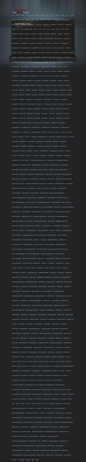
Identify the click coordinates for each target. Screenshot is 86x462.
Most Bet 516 (33, 267)
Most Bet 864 (65, 267)
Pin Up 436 (30, 361)
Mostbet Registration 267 (27, 347)
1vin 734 (52, 29)
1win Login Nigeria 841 (48, 99)
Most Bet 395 (14, 267)
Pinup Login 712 (39, 408)
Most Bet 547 (46, 267)
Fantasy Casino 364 (51, 221)
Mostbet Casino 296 (56, 300)
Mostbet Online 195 (67, 333)
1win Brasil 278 (64, 52)
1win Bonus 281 (49, 52)
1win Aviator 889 (55, 43)
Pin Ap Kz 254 (53, 356)
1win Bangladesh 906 (35, 47)
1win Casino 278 (37, 57)
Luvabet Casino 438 (36, 263)
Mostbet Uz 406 (67, 347)
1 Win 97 (36, 19)
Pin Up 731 (46, 361)
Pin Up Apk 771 (25, 366)
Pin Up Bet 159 (54, 370)
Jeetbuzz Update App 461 (16, 239)
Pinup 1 (13, 403)
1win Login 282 (55, 90)
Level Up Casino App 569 (52, 249)
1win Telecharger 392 (53, 150)
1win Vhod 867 (28, 155)
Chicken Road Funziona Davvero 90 (43, 202)
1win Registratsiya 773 (26, 132)
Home (13, 15)
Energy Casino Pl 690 (16, 216)
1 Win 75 (18, 19)
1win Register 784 (54, 122)
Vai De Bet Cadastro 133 (34, 436)
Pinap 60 (70, 398)
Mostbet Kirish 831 (43, 319)
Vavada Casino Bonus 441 (53, 436)
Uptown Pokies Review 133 (64, 431)
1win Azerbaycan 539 (16, 47)
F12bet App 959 (15, 221)
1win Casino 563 (67, 57)
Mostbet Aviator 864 (33, 286)
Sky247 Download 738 (48, 417)
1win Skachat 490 (15, 146)
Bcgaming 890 (51, 169)
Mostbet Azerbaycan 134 (36, 291)
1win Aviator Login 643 (64, 43)
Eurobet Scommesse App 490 (62, 216)
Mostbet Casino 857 (15, 305)
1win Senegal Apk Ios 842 (42, 136)
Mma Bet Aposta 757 (60, 263)
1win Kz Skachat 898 (25, 85)
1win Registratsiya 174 (16, 127)
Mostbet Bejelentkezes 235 (58, 291)
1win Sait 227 (56, 132)
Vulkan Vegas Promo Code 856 (17, 450)
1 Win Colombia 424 (15, 24)
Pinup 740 (33, 403)
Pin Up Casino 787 (31, 380)
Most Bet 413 (20, 267)
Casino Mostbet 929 (34, 192)
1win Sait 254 (63, 132)
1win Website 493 (59, 155)
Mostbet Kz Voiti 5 (70, 319)
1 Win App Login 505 (65, 19)
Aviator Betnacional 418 (54, 164)
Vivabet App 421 (44, 440)
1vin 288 (26, 29)
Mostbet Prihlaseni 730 (23, 342)
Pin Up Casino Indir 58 (56, 389)
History (22, 459)
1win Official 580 (64, 99)
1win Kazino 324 (49, 75)
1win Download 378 (24, 71)
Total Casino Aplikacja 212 (64, 426)
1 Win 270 (27, 15)
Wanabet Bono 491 (64, 450)
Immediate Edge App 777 (67, 230)
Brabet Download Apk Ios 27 (60, 183)
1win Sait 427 (27, 136)
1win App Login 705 (58, 38)
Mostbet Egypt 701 (50, 309)
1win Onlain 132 (40, 104)
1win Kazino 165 (42, 75)
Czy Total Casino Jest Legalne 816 (68, 207)
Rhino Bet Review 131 (59, 412)
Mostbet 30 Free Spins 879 (32, 272)
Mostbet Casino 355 (64, 300)
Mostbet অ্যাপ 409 (59, 352)
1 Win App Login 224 (56, 19)
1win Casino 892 (52, 61)
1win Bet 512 (61, 47)
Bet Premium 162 (22, 174)
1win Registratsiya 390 (65, 127)
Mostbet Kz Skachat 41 (61, 319)
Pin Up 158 (68, 356)
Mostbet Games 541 (15, 314)
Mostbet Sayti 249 (59, 347)
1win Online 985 (22, 122)
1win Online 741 (15, 118)
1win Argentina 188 (24, 43)
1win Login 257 (41, 90)
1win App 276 (27, 33)
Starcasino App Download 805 (67, 422)
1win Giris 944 (46, 71)
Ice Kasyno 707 (22, 230)
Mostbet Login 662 (55, 323)
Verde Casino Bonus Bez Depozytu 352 (19, 440)
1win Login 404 (69, 90)
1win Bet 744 (20, 52)
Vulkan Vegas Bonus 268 (53, 440)
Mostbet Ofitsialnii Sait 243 (57, 333)
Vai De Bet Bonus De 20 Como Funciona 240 (20, 436)
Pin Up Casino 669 (15, 380)
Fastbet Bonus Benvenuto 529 (61, 221)
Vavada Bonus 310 (43, 436)
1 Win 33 (37, 15)
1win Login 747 (62, 94)
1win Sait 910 (33, 136)
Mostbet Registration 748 (37, 347)
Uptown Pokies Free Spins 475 (37, 431)
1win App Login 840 (15, 43)
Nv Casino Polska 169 (38, 356)
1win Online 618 (44, 113)
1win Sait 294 (69, 132)
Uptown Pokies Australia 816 (25, 431)
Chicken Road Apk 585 (51, 197)
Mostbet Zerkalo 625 (42, 352)
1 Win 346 (42, 15)
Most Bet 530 (39, 267)
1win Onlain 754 (37, 108)
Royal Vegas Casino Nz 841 (17, 417)
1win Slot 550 (29, 150)
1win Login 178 (47, 85)
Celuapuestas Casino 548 (32, 197)
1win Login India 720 (38, 99)
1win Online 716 (67, 113)
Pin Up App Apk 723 (47, 366)
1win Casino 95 (60, 61)
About (18, 459)
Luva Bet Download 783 (27, 263)
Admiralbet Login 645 (16, 164)
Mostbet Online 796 (23, 338)
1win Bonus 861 (56, 52)
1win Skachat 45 (55, 141)
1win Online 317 (66, 108)
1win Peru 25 (29, 122)
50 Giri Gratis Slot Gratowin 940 (62, 160)
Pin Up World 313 (64, 398)
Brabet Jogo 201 (70, 183)
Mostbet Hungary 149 (42, 314)
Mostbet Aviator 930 (51, 286)
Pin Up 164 (14, 361)
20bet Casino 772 (42, 160)
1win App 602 (47, 33)
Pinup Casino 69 (15, 408)
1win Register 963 (62, 122)
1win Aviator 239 (32, 43)
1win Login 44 (21, 94)
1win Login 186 (54, 85)
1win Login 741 (55, 94)
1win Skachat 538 (23, 146)
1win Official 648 (15, 104)
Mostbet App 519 (48, 277)
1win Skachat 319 (31, 141)
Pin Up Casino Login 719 (16, 394)
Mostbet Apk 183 (53, 272)
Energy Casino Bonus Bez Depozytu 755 (62, 211)
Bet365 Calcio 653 (49, 174)
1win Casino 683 (15, 61)
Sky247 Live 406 (68, 417)
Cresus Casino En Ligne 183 (47, 207)
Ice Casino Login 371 (66, 225)
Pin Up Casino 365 (39, 375)
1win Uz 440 (61, 150)
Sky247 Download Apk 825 (59, 417)
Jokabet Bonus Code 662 (52, 239)
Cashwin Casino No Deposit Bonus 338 (19, 188)
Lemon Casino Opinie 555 (41, 249)
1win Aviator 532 (47, 43)
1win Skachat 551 (31, 146)
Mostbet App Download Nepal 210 (18, 281)
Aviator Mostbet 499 (64, 164)
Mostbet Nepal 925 (34, 333)
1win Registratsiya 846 (35, 132)
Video (39, 440)
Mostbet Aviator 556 (50, 281)
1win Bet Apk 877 (27, 52)
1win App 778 (14, 38)
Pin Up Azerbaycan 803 (45, 370)
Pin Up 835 (68, 361)
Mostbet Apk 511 (68, 272)
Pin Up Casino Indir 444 (46, 389)
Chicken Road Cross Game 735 (62, 197)
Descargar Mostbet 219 (26, 211)
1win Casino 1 (14, 57)
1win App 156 (20, 33)
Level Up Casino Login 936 (16, 258)
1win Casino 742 (29, 61)
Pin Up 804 (63, 361)
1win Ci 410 (60, 66)
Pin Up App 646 (32, 366)
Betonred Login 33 (42, 178)
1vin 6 (44, 29)
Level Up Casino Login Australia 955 (29, 258)
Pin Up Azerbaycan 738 (25, 370)
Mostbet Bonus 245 (59, 295)
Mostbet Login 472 (30, 323)
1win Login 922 (14, 99)
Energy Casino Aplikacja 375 (48, 211)
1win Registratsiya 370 (55, 127)
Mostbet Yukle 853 (15, 352)
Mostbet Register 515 (68, 342)
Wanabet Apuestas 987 (55, 450)
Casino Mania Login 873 (61, 188)
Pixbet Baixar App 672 (47, 408)
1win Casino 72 (22, 61)
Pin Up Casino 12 (24, 375)
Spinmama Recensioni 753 (29, 422)
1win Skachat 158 (15, 141)
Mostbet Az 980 (67, 286)
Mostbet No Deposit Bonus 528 (45, 333)
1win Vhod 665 (21, 155)
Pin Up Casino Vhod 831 (47, 394)
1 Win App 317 (49, 19)
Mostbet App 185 (32, 277)
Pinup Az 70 (39, 403)
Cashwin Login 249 (31, 188)
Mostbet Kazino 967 (24, 319)
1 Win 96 (32, 19)
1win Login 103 (33, 85)
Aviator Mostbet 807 (24, 169)
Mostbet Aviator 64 (59, 281)
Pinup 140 (23, 403)
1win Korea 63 (66, 80)
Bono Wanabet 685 (49, 183)
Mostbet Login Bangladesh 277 (34, 328)
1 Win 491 (52, 15)
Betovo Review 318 (68, 178)
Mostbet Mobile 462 (55, 328)
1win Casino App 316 (68, 61)
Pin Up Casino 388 (48, 375)
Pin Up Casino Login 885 (26, 394)
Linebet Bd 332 (58, 258)
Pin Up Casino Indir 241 (36, 389)
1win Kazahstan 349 (24, 75)
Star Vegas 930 (57, 422)
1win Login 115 (40, 85)
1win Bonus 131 (41, 52)
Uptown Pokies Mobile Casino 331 (51, 431)
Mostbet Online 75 (15, 338)
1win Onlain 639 (22, 108)
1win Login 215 (21, 90)
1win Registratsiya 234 (26, 127)
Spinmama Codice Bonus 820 (17, 422)
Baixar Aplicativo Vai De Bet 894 (36, 169)
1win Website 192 (43, 155)
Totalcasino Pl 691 (15, 431)
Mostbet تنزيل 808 (50, 352)
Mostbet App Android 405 (65, 277)
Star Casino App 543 (39, 422)
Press (33, 459)
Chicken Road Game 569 (55, 202)
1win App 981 (40, 38)
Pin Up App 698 (40, 366)
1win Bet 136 (49, 47)
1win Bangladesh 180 (25, 47)
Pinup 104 (18, 403)
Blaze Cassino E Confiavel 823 (32, 183)
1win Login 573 (41, 94)
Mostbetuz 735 (67, 352)
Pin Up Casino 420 (56, 375)
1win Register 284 (46, 122)
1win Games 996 (32, 71)
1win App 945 (26, 38)
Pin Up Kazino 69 (23, 398)
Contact (36, 459)
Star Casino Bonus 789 (48, 422)
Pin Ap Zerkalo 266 (61, 356)
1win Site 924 (71, 136)
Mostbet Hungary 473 (52, 314)
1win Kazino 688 (22, 80)
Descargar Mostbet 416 (36, 211)
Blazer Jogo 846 (42, 183)
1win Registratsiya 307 (35, 127)
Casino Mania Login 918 (16, 192)
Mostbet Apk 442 (61, 272)
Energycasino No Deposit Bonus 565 (40, 216)
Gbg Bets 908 (22, 225)
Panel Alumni (28, 459)
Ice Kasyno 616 (15, 230)
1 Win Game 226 (23, 24)
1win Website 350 (51, 155)
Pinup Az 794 (44, 403)
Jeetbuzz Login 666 (52, 235)
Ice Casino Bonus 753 (56, 225)
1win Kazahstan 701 (33, 75)
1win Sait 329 (14, 136)
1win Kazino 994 (53, 80)
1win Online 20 (59, 108)
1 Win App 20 (42, 19)
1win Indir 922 (66, 71)
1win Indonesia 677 (15, 75)
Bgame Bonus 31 (15, 183)
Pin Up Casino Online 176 (37, 394)
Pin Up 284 (19, 361)
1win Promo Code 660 (37, 122)
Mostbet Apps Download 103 (31, 281)
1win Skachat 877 (63, 146)
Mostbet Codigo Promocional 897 (32, 309)
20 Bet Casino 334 (33, 160)
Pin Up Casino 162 (31, 375)
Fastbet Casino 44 (15, 225)
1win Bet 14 (55, 47)
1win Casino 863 (45, 61)
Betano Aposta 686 (57, 174)
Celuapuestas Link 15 (42, 197)
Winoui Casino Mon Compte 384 (29, 455)
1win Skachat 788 (55, 146)
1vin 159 (13, 29)
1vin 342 (31, 29)
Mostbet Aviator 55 (41, 281)
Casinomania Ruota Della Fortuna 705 (19, 197)
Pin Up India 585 (71, 394)
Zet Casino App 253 (58, 455)
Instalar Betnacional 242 (16, 235)
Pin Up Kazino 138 (15, 398)
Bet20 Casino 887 (30, 174)
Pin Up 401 (25, 361)
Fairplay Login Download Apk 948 (40, 221)
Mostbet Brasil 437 (47, 300)
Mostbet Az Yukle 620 (26, 291)
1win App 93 (20, 38)
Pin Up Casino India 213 (49, 384)
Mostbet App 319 (40, 277)
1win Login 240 (35, 90)
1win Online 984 (15, 122)
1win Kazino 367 (57, 75)
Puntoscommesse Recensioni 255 (18, 412)
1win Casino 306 (52, 57)
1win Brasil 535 (71, 52)
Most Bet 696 (52, 267)
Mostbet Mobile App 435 (16, 333)
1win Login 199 (60, 85)
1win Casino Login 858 (25, 66)
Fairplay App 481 (29, 221)
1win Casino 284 (44, 57)
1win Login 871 (69, 94)
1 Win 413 (47, 15)
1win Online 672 (52, 113)
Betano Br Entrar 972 (16, 178)
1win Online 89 (51, 118)
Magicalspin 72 (44, 263)
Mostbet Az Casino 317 (16, 291)
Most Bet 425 (26, 267)
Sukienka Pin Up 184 (54, 426)
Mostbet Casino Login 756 (48, 305)
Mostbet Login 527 (38, 323)
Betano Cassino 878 (25, 178)
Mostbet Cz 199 (43, 309)
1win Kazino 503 (15, 80)
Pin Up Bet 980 (68, 370)
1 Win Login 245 (46, 24)
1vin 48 (35, 29)
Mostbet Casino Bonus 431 (26, 305)
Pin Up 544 (41, 361)
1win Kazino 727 (30, 80)
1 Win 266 (22, 15)
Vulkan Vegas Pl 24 (51, 445)
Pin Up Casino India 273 (59, 384)
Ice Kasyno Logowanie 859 (42, 230)
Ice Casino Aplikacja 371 (46, 225)
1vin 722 (48, 29)
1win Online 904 (66, 118)
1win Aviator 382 (40, 43)
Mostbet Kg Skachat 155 (34, 319)
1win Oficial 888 (22, 104)
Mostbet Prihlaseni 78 (33, 342)
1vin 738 (57, 29)
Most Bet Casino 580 (15, 272)
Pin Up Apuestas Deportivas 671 (68, 366)
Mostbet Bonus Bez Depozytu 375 (35, 300)
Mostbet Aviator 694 (68, 281)
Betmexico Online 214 (34, 178)
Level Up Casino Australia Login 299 (32, 253)
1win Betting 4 (34, 52)
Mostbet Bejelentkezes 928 (40, 295)
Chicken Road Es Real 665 (30, 202)
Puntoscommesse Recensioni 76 (32, 412)
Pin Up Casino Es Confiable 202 (17, 384)
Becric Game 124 (15, 174)
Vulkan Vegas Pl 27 (59, 445)
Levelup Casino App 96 (50, 258)
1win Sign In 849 (52, 136)
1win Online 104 (52, 108)
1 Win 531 (57, 15)
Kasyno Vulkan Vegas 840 (39, 244)
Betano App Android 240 (67, 174)
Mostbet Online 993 (32, 338)
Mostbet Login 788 (15, 328)
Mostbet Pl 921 (66, 338)
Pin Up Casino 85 (39, 380)
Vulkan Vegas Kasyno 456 (17, 445)
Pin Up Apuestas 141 (56, 366)
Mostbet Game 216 (67, 309)
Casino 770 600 (53, 188)
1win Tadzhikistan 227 (44, 150)
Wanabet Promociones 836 (17, 455)
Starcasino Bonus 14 (15, 426)
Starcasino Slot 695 (24, 426)
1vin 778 (62, 29)
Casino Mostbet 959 (43, 192)
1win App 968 (33, 38)
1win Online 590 (30, 113)
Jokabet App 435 (44, 239)
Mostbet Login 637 (47, 323)
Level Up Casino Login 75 (59, 253)
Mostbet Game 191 (59, 309)
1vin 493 (39, 29)
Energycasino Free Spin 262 (26, 216)
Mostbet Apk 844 (15, 277)
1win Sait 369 (20, 136)
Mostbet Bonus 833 (15, 300)
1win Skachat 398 (47, 141)
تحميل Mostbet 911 (67, 455)
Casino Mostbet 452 (26, 192)
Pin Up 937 (19, 366)
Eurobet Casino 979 (51, 216)
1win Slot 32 (23, 150)
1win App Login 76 (66, 38)
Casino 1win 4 (46, 188)
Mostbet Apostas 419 (23, 277)
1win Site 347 (65, 136)
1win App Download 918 (48, 38)
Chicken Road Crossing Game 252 (18, 202)
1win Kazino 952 (45, 80)
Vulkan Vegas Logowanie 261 (28, 445)
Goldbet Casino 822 (29, 225)
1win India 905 (60, 71)
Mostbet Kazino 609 (69, 314)
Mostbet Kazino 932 (15, 319)
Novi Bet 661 (22, 356)
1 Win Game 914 (31, 24)
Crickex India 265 (57, 207)
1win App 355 (40, 33)
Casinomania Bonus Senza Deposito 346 (56, 192)
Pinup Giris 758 (32, 408)
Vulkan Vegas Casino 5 (64, 440)
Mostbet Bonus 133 (50, 295)
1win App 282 (33, 33)
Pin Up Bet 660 (61, 370)
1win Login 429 (14, 94)
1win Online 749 (22, 118)
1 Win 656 (13, 19)
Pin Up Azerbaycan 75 (36, 370)
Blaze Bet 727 (22, 183)
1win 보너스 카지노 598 (24, 160)
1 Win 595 (72, 15)
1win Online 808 (37, 118)
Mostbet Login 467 (22, 323)
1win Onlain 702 (30, 108)
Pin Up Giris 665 (56, 394)
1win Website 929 (15, 160)
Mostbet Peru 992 (51, 338)
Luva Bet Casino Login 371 (16, 263)
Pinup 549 (28, 403)
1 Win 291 (32, 15)
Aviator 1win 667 (45, 164)
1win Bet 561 (67, 47)
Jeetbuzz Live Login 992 (43, 235)
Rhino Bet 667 (42, 412)
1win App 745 (66, 33)
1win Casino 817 (37, 61)
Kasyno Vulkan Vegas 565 (28, 244)
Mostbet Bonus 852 (24, 300)
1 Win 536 (62, 15)
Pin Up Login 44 (30, 398)
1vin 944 (66, 29)
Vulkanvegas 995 (28, 450)
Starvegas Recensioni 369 (44, 426)
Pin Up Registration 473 (55, 398)
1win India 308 (53, 71)
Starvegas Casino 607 (33, 426)
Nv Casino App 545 (29, 356)
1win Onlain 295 (69, 104)
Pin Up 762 (52, 361)
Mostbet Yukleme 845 (33, 352)
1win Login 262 (48, 90)
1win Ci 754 (66, 66)
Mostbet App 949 (55, 277)
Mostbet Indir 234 (60, 314)
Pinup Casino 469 (66, 403)
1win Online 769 (30, 118)
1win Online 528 (22, 113)
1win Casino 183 (21, 57)
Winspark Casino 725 (50, 455)
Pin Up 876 (14, 366)
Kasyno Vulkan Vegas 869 (50, 244)
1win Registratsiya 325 (45, 127)
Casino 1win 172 (39, 188)
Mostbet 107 (23, 272)
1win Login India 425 (29, 99)
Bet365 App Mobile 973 (39, 174)
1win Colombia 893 (15, 71)
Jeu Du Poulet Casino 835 (27, 239)
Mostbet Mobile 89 (64, 328)
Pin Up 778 (57, 361)
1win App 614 (53, 33)
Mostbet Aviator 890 (42, 286)
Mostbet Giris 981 (24, 314)
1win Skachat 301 (23, 141)
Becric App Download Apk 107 (61, 169)
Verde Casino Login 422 (32, 440)
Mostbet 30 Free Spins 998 (43, 272)
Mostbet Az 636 (60, 286)
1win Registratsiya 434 (16, 132)
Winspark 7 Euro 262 (40, 455)
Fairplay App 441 (22, 221)
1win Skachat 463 (63, 141)
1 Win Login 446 (53, 24)
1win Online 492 (15, 113)
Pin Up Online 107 (38, 398)
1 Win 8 (22, 19)
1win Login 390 (62, 90)
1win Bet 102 (43, 47)
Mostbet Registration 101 (16, 347)
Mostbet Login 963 (23, 328)
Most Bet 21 (67, 263)
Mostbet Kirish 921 (52, 319)
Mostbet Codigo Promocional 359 (18, 309)
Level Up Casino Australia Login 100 (18, 253)
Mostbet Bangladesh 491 (47, 291)
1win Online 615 (37, 113)
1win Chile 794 (53, 66)
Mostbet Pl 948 (14, 342)
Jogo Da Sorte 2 (36, 239)
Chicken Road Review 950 (66, 202)
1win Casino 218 (29, 57)
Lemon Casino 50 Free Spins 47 (30, 249)
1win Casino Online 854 (45, 66)
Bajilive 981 (45, 169)
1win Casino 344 (59, 57)
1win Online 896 (59, 118)
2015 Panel (14, 459)
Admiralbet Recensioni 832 (26, 164)
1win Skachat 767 (47, 146)
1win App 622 (60, 33)
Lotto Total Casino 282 (66, 258)
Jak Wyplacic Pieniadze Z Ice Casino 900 (29, 235)
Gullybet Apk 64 (38, 225)
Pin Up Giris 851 (64, 394)
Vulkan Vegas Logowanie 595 (40, 445)
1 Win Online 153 (60, 24)
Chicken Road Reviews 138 (17, 207)
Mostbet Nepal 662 (26, 333)
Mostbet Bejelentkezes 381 (28, 295)
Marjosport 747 (51, 263)
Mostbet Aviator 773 (24, 286)
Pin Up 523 (35, 361)
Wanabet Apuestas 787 (45, 450)
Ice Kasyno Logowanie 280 (31, 230)
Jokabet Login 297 (62, 239)
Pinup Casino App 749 (23, 408)
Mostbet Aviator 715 (15, 286)
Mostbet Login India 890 (45, 328)
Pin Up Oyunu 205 (46, 398)
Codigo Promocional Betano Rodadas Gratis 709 (32, 207)
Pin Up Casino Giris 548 (29, 384)
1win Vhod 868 (35, 155)
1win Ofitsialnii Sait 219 (31, 104)
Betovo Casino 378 (51, 178)
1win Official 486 (56, 99)
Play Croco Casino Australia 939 (59, 408)
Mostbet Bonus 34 (67, 295)
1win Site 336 (58, 136)
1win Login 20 (67, 85)
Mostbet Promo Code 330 (43, 342)
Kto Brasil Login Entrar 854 (61, 244)
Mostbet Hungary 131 (33, 314)
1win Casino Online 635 (35, 66)
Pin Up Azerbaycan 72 (16, 370)
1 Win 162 (17, 15)
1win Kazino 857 (38, 80)
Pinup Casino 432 (58, 403)
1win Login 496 (28, 94)
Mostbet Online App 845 (41, 338)
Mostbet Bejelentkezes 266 (17, 295)
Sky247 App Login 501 (38, 417)
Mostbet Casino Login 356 (37, 305)
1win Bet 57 (14, 52)
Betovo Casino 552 (59, 178)
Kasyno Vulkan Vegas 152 (17, 244)
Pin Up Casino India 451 (16, 389)
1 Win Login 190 (38, 24)
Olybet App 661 (47, 356)
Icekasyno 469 (51, 230)
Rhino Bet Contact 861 (50, 412)
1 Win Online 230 (68, 24)
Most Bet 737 (58, 267)
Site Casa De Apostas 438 (28, 417)
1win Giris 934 (39, 71)
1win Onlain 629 (15, 108)
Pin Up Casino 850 (46, 380)
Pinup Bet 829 (51, 403)
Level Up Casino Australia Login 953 (47, 253)
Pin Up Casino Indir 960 (66, 389)
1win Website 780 (67, 155)
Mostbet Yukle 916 (23, 352)
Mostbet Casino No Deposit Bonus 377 (61, 305)
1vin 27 (21, 29)
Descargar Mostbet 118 (16, 211)
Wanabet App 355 (36, 450)
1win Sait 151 (43, 132)
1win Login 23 (28, 90)
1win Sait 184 (50, 132)
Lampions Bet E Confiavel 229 (17, 249)
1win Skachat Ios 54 (15, 150)
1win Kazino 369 (64, 75)
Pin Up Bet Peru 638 (15, 375)
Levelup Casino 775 (40, 258)
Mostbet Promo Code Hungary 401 (56, 342)
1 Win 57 (67, 15)
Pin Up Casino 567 (64, 375)
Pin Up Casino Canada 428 (57, 380)
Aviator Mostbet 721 (15, 169)
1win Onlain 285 (62, 104)
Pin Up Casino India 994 (26, 389)
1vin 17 (17, 29)
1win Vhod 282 (14, 155)
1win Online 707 (59, 113)
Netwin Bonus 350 (15, 356)
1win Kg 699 (59, 80)
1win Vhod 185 (67, 150)
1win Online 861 (44, 118)
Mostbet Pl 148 (59, 338)
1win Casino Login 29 (16, 66)
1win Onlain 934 (44, 108)
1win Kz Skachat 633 (16, 85)
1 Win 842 (27, 19)
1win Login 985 (21, 99)
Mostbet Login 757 (63, 323)
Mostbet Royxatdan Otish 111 (49, 347)
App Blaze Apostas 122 (36, 164)
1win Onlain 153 (47, 104)
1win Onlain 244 (54, 104)
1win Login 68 (48, 94)
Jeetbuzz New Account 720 (62, 235)
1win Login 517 (35, 94)
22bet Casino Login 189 (51, 160)
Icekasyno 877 (58, 230)
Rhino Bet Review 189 (68, 412)
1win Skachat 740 (39, 146)
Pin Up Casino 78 (23, 380)
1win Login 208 (14, 90)
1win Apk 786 (14, 33)
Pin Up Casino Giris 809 (39, 384)
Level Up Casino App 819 (63, 249)
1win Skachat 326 (39, 141)
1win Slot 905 (35, 150)
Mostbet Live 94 (15, 323)
